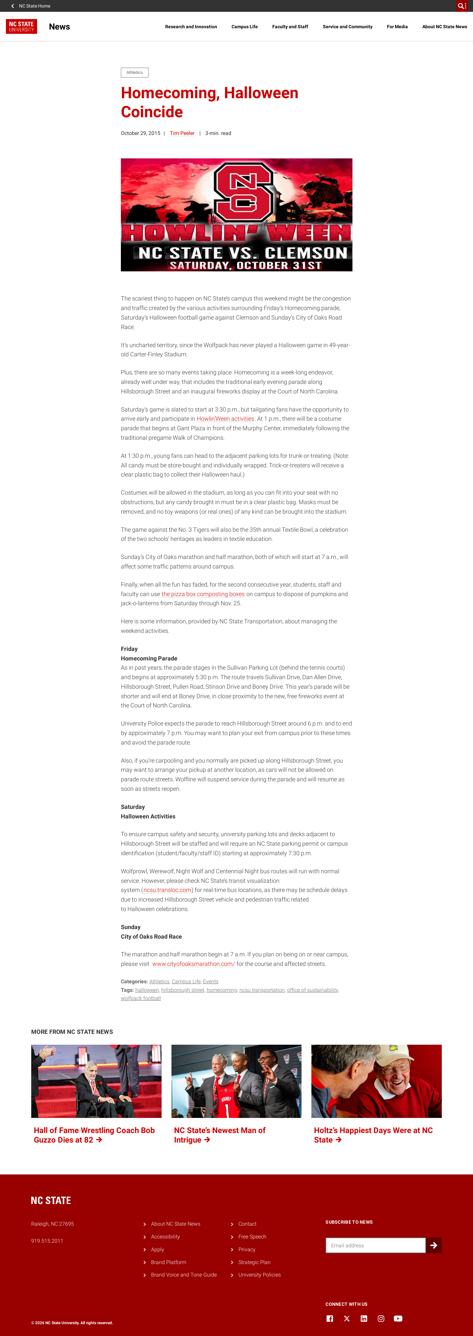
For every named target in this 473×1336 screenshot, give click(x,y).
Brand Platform (168, 1262)
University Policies (259, 1275)
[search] (462, 6)
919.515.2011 (47, 1241)
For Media (397, 26)
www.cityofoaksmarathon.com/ (193, 963)
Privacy (247, 1249)
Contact (247, 1224)
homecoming (222, 990)
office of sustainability (312, 990)
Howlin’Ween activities (225, 418)
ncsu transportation (262, 990)
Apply (157, 1249)
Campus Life (245, 26)
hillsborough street (182, 990)
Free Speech (252, 1237)
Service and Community (347, 26)
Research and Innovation (191, 26)
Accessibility (165, 1237)
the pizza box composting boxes (203, 593)
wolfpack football (141, 998)
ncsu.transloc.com (167, 889)
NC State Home (34, 6)
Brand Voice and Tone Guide (184, 1275)
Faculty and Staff (290, 26)
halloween (147, 990)
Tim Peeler (182, 133)
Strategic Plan (254, 1262)
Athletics (159, 981)
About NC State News (444, 26)
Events (210, 981)
